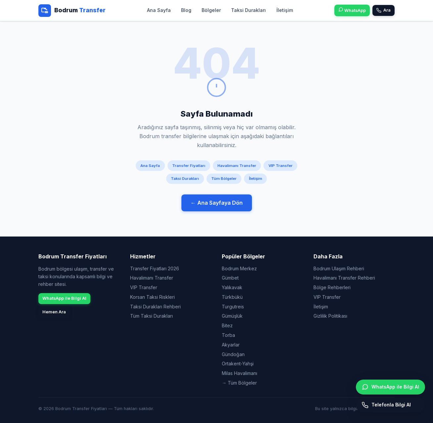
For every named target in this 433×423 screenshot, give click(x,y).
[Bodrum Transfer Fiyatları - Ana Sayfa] (72, 10)
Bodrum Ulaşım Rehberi (338, 268)
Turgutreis (233, 306)
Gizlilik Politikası (330, 316)
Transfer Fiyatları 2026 (154, 268)
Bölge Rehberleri (332, 287)
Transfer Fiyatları (188, 165)
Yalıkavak (232, 287)
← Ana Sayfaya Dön (217, 202)
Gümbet (230, 278)
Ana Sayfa (159, 10)
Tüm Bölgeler (224, 178)
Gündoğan (233, 354)
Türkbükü (232, 297)
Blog (186, 10)
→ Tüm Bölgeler (239, 383)
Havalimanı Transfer (236, 165)
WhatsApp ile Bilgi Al (64, 298)
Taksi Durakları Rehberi (155, 306)
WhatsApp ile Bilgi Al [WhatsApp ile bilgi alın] (390, 387)
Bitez (227, 325)
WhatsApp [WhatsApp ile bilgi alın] (352, 10)
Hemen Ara (54, 311)
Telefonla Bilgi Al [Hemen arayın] (386, 405)
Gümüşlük (232, 316)
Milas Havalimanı (239, 373)
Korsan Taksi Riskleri (152, 297)
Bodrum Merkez (239, 268)
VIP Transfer (280, 165)
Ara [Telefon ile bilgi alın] (383, 10)
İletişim (284, 10)
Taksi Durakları (248, 10)
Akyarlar (231, 344)
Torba (228, 335)
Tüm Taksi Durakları (151, 316)
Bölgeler (211, 10)
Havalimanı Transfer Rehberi (344, 278)
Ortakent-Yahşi (238, 363)
